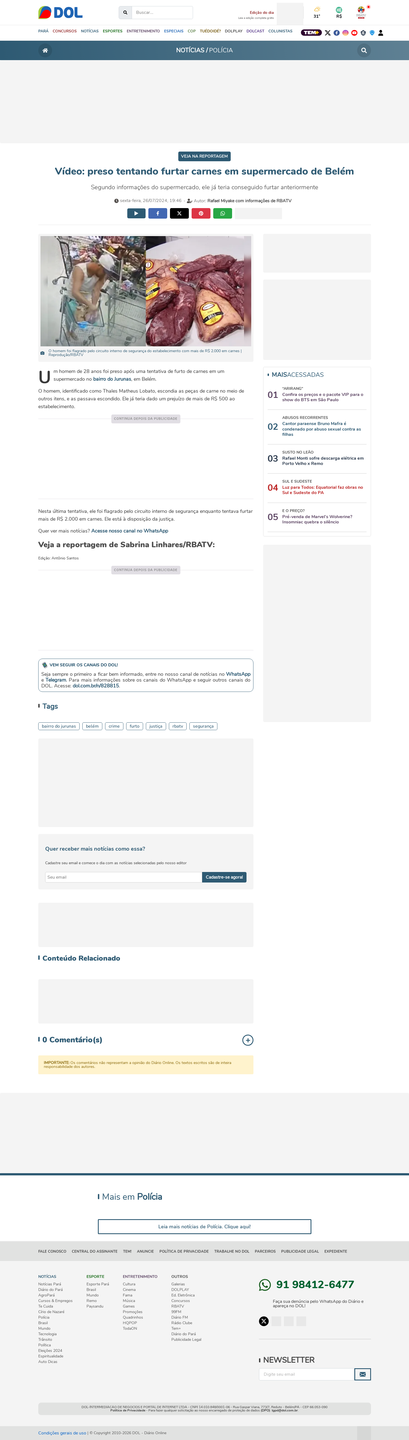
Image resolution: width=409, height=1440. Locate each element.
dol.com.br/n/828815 (96, 685)
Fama (127, 1295)
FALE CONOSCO (52, 1251)
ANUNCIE (145, 1251)
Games (129, 1306)
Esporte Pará (98, 1284)
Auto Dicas (47, 1362)
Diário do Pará (50, 1290)
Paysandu (95, 1306)
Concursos (180, 1301)
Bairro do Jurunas (59, 726)
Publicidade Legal (300, 1251)
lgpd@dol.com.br (285, 1410)
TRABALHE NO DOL (231, 1251)
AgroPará (46, 1295)
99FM (176, 1312)
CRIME (114, 726)
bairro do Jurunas (112, 379)
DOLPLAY (180, 1290)
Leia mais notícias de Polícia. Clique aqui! (204, 1226)
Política (44, 1345)
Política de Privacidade (127, 1410)
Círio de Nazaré (51, 1312)
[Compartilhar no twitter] (179, 213)
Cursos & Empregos (55, 1301)
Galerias (178, 1284)
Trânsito (45, 1340)
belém (92, 726)
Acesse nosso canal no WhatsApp (129, 531)
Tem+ (176, 1329)
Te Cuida (45, 1306)
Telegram (55, 680)
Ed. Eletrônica (183, 1295)
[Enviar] (362, 1374)
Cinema (129, 1290)
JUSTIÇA (155, 726)
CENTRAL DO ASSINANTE (95, 1251)
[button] (88, 33)
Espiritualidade (50, 1356)
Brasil (43, 1323)
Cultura (129, 1284)
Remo (92, 1301)
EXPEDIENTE (335, 1251)
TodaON (130, 1329)
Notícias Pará (49, 1284)
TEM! (127, 1251)
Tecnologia (47, 1334)
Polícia (43, 1317)
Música (129, 1301)
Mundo (44, 1329)
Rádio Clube (181, 1323)
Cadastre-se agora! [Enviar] (224, 877)
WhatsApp (238, 674)
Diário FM (179, 1317)
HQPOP (130, 1323)
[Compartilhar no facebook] (157, 213)
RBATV (177, 726)
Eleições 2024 (50, 1351)
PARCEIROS (265, 1251)
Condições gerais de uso (62, 1433)
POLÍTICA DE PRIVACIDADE (184, 1251)
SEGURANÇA (203, 726)
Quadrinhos (133, 1317)
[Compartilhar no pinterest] (201, 213)
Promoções (133, 1312)
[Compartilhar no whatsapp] (222, 213)
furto (134, 726)
